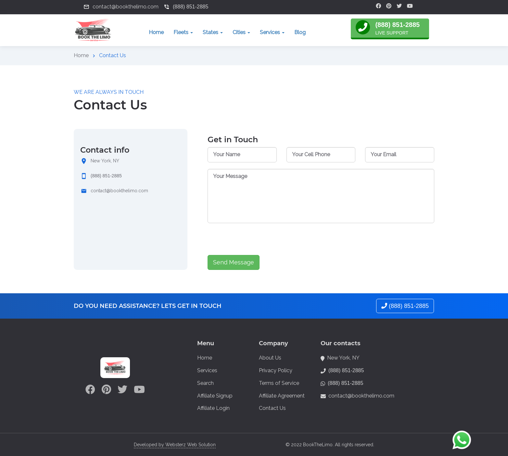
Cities (241, 32)
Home (156, 32)
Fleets (183, 32)
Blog (300, 32)
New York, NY (105, 160)
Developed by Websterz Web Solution (175, 444)
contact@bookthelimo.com (119, 190)
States (213, 32)
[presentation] (257, 242)
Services (272, 32)
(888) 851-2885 (106, 175)
